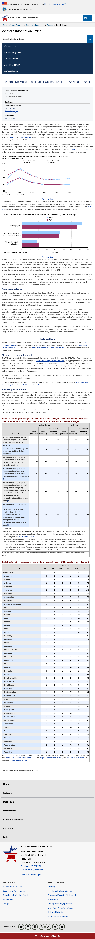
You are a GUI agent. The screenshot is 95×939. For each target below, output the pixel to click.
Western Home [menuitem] (10, 46)
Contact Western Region (31, 874)
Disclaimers (53, 899)
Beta (5, 837)
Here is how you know (54, 4)
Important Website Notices (60, 907)
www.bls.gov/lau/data (26, 537)
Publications (9, 810)
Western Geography (12, 52)
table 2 (65, 295)
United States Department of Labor (17, 9)
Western (50, 25)
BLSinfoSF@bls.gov (11, 111)
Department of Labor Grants (16, 895)
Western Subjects (11, 58)
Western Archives (11, 65)
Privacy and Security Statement (62, 895)
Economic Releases (13, 819)
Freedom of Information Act (60, 890)
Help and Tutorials (56, 912)
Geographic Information (35, 25)
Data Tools (8, 801)
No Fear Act (8, 899)
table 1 (12, 137)
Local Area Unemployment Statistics (50, 361)
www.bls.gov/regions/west (13, 113)
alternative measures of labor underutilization (49, 348)
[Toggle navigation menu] (87, 18)
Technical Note (26, 137)
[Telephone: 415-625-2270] (36, 866)
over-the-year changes (75, 758)
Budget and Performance (14, 890)
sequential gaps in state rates (51, 758)
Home (6, 784)
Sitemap (51, 886)
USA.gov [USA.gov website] (6, 903)
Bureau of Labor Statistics (13, 25)
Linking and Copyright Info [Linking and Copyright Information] (60, 903)
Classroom (8, 828)
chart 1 (73, 149)
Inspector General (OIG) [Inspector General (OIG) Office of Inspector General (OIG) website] (14, 886)
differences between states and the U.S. (21, 758)
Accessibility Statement (58, 916)
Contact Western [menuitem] (11, 71)
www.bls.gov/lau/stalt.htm (21, 760)
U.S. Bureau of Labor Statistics (23, 18)
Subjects (7, 793)
